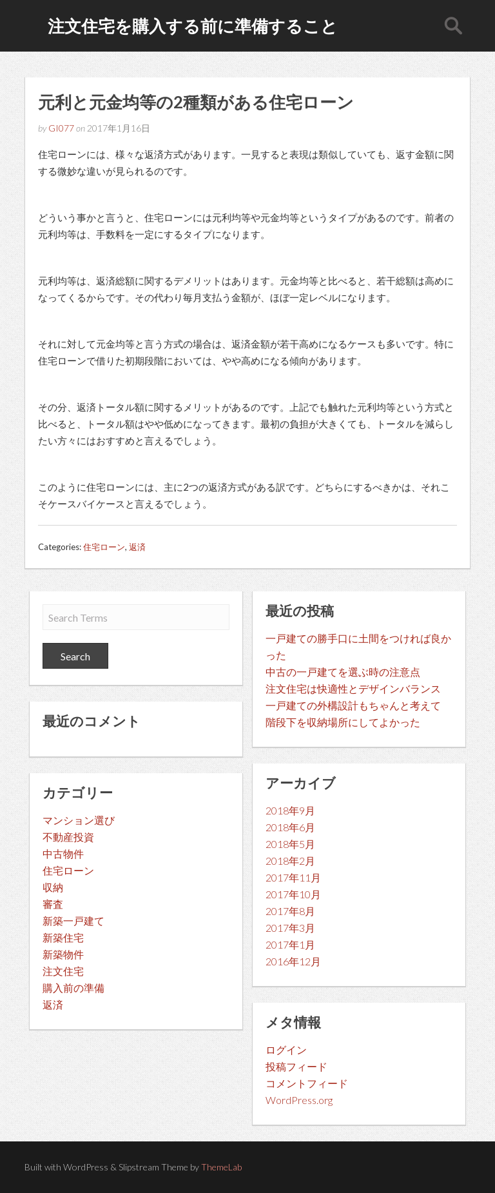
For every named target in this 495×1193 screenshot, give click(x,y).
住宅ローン (104, 547)
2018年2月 (290, 860)
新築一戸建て (73, 920)
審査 (53, 904)
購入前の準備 (73, 987)
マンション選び (79, 820)
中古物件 (63, 853)
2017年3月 (290, 928)
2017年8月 (290, 911)
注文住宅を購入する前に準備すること (193, 25)
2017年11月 (293, 877)
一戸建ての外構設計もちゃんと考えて (353, 705)
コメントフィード (307, 1083)
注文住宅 (63, 971)
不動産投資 (68, 837)
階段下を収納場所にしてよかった (343, 722)
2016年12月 (293, 961)
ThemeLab (221, 1166)
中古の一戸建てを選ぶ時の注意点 (343, 672)
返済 (137, 547)
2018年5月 (290, 844)
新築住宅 (63, 937)
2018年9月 (290, 810)
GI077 (61, 128)
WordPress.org (299, 1100)
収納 (53, 887)
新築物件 (63, 954)
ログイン (286, 1049)
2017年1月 (290, 944)
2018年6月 (290, 827)
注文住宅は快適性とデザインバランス (353, 688)
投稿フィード (296, 1066)
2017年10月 (293, 894)
